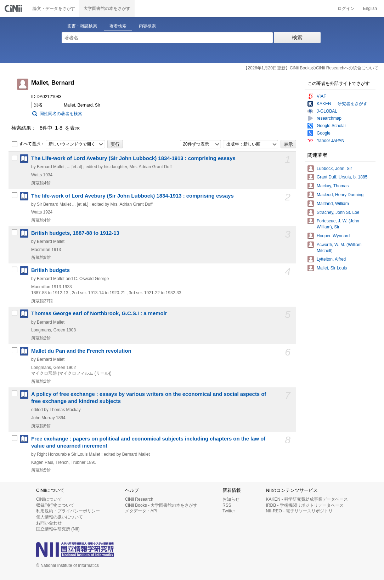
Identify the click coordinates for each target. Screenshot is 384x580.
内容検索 (147, 25)
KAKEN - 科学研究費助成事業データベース (307, 499)
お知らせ (230, 499)
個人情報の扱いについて (59, 516)
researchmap (329, 118)
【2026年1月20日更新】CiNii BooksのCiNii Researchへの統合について (310, 68)
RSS (226, 505)
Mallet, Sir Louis (332, 268)
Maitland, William (333, 203)
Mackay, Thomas (333, 185)
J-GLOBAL (327, 111)
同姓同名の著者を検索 (61, 113)
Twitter (228, 510)
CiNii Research (139, 499)
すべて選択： (28, 144)
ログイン (346, 8)
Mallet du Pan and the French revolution (81, 351)
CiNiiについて (49, 499)
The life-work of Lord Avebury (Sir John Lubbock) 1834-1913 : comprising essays (132, 196)
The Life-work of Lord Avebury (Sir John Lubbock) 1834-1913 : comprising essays (133, 158)
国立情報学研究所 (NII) (58, 529)
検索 (297, 37)
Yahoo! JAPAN (330, 140)
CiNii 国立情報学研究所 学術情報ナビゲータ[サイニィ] (14, 8)
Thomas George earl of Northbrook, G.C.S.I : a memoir (99, 313)
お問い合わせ (49, 523)
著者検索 (117, 25)
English (370, 8)
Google (324, 133)
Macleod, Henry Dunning (340, 194)
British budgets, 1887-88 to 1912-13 (75, 233)
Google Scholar (331, 125)
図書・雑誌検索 (82, 25)
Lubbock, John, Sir (334, 168)
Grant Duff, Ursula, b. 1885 (342, 177)
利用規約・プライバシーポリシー (68, 510)
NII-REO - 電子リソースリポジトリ (299, 510)
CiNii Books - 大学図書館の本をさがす (161, 505)
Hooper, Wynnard (333, 235)
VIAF (321, 96)
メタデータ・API (141, 510)
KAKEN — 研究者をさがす (342, 103)
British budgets (50, 270)
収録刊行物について (55, 505)
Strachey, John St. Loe (338, 212)
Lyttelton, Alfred (331, 259)
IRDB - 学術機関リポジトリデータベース (305, 505)
